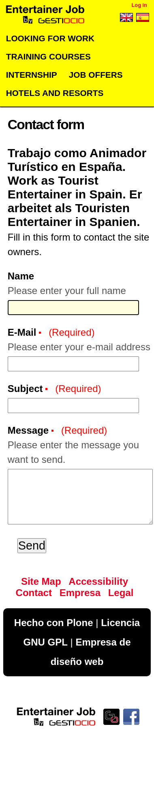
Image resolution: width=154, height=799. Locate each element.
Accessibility (98, 581)
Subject (26, 388)
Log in (139, 5)
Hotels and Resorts (55, 93)
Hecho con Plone (53, 622)
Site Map (41, 581)
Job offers (96, 74)
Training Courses (48, 56)
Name (21, 276)
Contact (34, 592)
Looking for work (50, 38)
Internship (31, 74)
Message (29, 430)
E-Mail (23, 332)
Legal (121, 592)
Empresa (80, 592)
